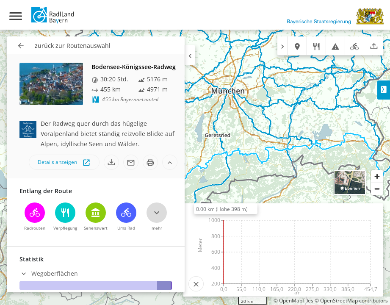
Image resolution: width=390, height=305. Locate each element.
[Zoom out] (377, 189)
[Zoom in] (377, 176)
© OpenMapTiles (293, 300)
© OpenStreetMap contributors (351, 300)
